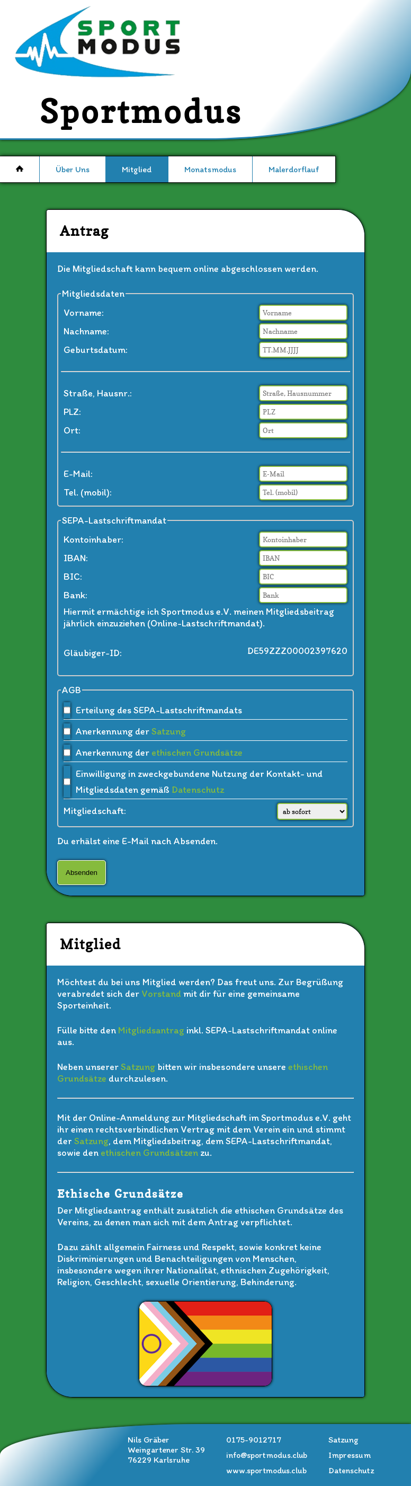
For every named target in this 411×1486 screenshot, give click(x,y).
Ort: (72, 430)
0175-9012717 (253, 1440)
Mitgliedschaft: (95, 811)
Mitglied (137, 169)
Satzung (168, 731)
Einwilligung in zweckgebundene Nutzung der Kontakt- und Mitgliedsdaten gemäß (199, 781)
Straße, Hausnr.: (98, 393)
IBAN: (76, 558)
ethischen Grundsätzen (149, 1152)
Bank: (75, 595)
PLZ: (72, 412)
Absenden (81, 873)
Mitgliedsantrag (151, 1030)
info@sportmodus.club (266, 1455)
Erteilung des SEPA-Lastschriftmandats (159, 710)
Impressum (349, 1455)
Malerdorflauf (294, 169)
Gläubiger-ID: (93, 653)
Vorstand (161, 993)
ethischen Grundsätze (197, 752)
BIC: (73, 576)
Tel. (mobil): (88, 492)
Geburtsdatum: (96, 350)
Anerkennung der (131, 731)
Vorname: (84, 313)
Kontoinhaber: (93, 539)
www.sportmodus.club (266, 1470)
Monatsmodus (210, 169)
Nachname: (86, 331)
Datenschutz (198, 789)
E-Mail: (78, 474)
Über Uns (73, 169)
